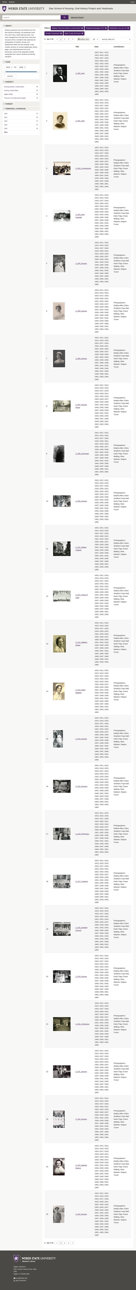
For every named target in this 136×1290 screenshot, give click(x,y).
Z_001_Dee (80, 121)
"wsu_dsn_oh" (119, 28)
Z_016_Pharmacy (82, 834)
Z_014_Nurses (81, 739)
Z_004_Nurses (81, 263)
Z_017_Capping (81, 881)
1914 (5, 128)
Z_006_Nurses (81, 358)
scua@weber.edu (20, 1278)
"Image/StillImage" (74, 33)
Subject (9, 82)
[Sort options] (115, 39)
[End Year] (21, 67)
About (8, 26)
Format (9, 104)
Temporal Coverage (15, 109)
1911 (5, 117)
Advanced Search (77, 17)
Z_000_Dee (80, 73)
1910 (5, 113)
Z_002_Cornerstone (83, 168)
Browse (11, 2)
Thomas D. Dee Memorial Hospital (15, 98)
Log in (132, 2)
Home (4, 2)
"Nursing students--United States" (67, 28)
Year (7, 62)
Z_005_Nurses (81, 311)
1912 (5, 121)
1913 (5, 125)
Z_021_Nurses (81, 1072)
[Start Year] (8, 67)
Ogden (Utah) (8, 94)
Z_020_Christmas (82, 1024)
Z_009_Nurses (81, 501)
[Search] (31, 17)
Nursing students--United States (14, 87)
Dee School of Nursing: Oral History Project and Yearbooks (81, 8)
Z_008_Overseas (82, 454)
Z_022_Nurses (81, 1119)
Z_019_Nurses (81, 976)
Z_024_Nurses (81, 1214)
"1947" (96, 28)
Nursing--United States (11, 90)
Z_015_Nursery (81, 786)
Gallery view (84, 39)
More (6, 132)
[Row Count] (95, 39)
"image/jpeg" (54, 33)
